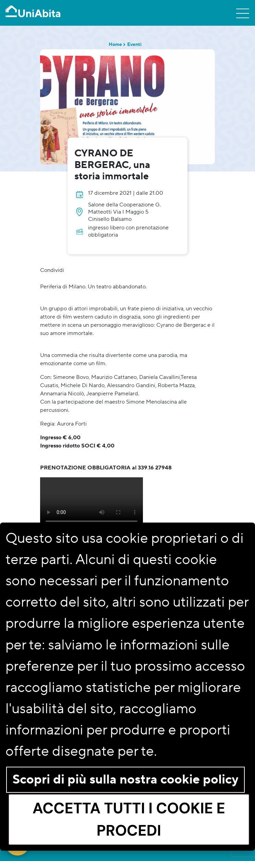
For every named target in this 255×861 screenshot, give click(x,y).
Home (115, 44)
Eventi (134, 44)
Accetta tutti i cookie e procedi (129, 819)
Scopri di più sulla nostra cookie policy (125, 780)
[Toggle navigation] (243, 13)
